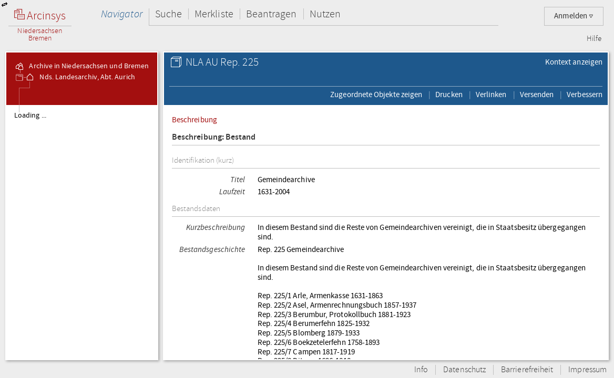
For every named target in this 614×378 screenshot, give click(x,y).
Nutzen (325, 13)
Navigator (121, 13)
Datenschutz (464, 370)
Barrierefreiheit (527, 370)
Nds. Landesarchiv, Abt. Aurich (80, 77)
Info (421, 370)
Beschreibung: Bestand (214, 137)
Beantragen (271, 13)
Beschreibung (194, 119)
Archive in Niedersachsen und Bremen (81, 66)
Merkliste (214, 13)
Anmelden (573, 16)
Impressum (587, 370)
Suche (168, 13)
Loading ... (30, 115)
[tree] (81, 232)
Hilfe (594, 39)
